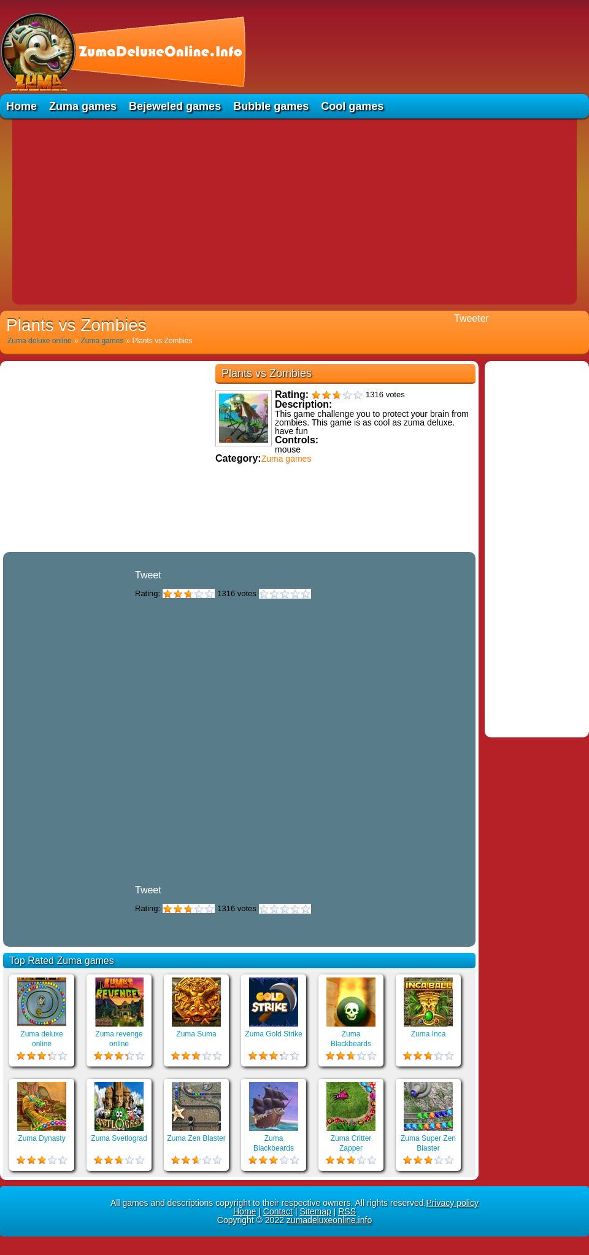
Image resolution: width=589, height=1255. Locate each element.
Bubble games (271, 106)
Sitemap (315, 1211)
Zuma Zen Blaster (196, 1138)
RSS (347, 1211)
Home (21, 106)
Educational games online (239, 547)
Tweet (148, 575)
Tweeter (471, 318)
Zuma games (83, 106)
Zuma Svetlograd (119, 1138)
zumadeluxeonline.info (329, 1220)
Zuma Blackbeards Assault (273, 1148)
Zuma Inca (428, 1034)
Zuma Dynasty (41, 1138)
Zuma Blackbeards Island (351, 1044)
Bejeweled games (175, 106)
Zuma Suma (196, 1034)
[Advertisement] (294, 211)
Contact (278, 1211)
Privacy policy (452, 1203)
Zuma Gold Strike (273, 1034)
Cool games (352, 106)
